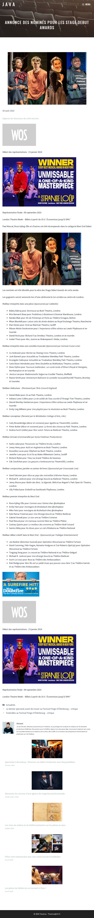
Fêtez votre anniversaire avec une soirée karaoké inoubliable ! (33, 856)
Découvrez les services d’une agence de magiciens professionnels (35, 793)
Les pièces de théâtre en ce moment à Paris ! (25, 888)
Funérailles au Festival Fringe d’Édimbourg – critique (30, 712)
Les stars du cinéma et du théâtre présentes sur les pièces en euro (35, 825)
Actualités (10, 704)
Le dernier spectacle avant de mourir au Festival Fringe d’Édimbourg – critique (42, 708)
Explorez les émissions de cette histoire (20, 118)
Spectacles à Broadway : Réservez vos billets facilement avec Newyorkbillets (40, 762)
